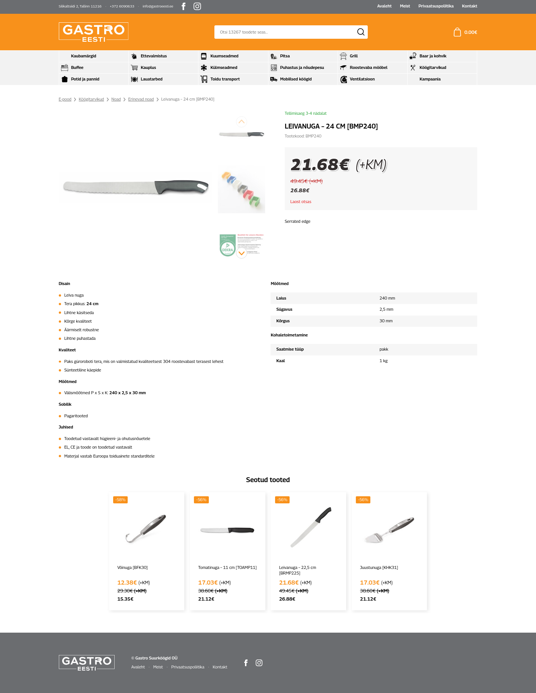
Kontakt (469, 6)
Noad (116, 99)
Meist (405, 6)
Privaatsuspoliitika (436, 6)
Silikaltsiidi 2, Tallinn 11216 (80, 6)
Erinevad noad (141, 99)
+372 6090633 (122, 6)
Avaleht (384, 6)
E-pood (65, 99)
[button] (241, 253)
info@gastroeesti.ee (158, 6)
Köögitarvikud (91, 99)
